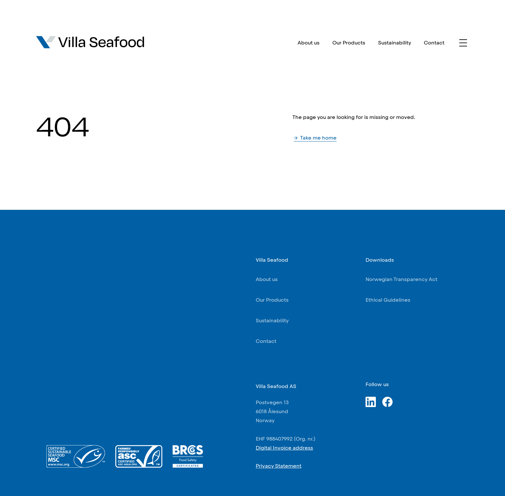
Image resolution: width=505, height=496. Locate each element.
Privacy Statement (278, 465)
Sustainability (394, 43)
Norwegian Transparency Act (401, 279)
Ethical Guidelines (388, 300)
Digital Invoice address (284, 447)
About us (308, 43)
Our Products (348, 43)
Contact (434, 43)
